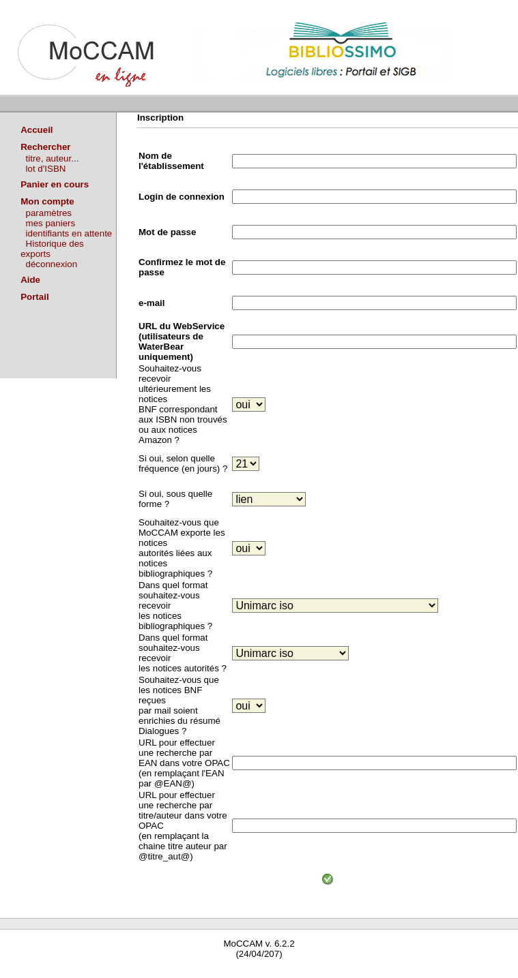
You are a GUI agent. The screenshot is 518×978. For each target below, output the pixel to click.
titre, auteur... (52, 158)
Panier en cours (54, 184)
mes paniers (51, 223)
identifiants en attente (69, 233)
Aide (30, 280)
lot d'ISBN (46, 169)
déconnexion (52, 264)
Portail (34, 297)
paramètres (49, 213)
